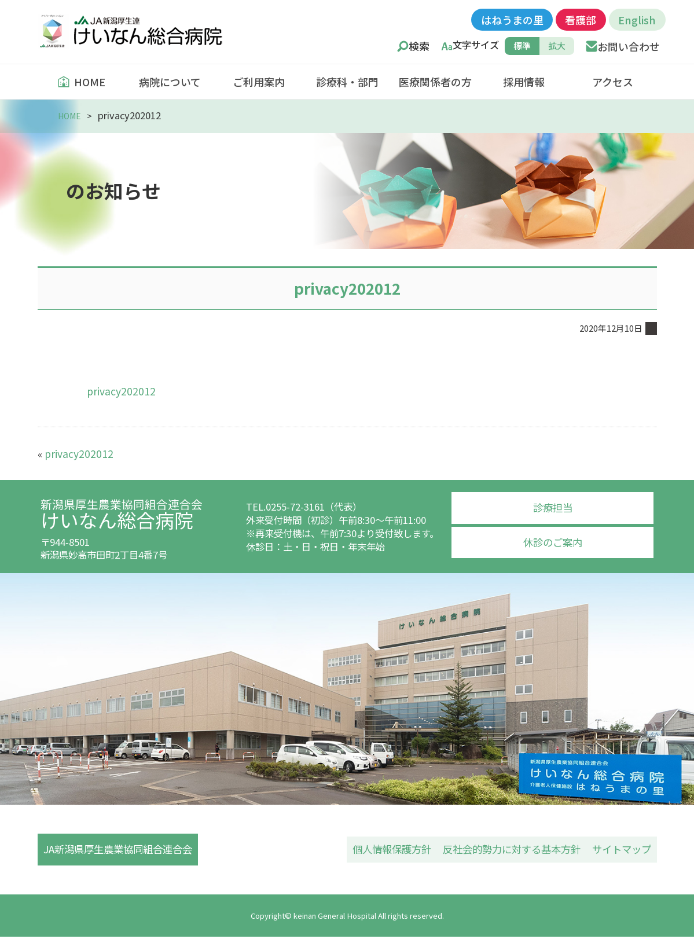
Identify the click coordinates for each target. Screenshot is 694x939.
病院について (170, 81)
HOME (81, 81)
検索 (419, 46)
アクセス (612, 81)
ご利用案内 (259, 81)
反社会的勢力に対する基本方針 (519, 849)
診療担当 (552, 506)
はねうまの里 (512, 19)
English (637, 19)
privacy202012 (118, 390)
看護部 (580, 19)
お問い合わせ (628, 46)
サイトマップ (623, 849)
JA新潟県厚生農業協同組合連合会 (119, 849)
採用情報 (524, 81)
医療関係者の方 (435, 81)
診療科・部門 (347, 81)
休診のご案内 (553, 539)
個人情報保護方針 (406, 849)
